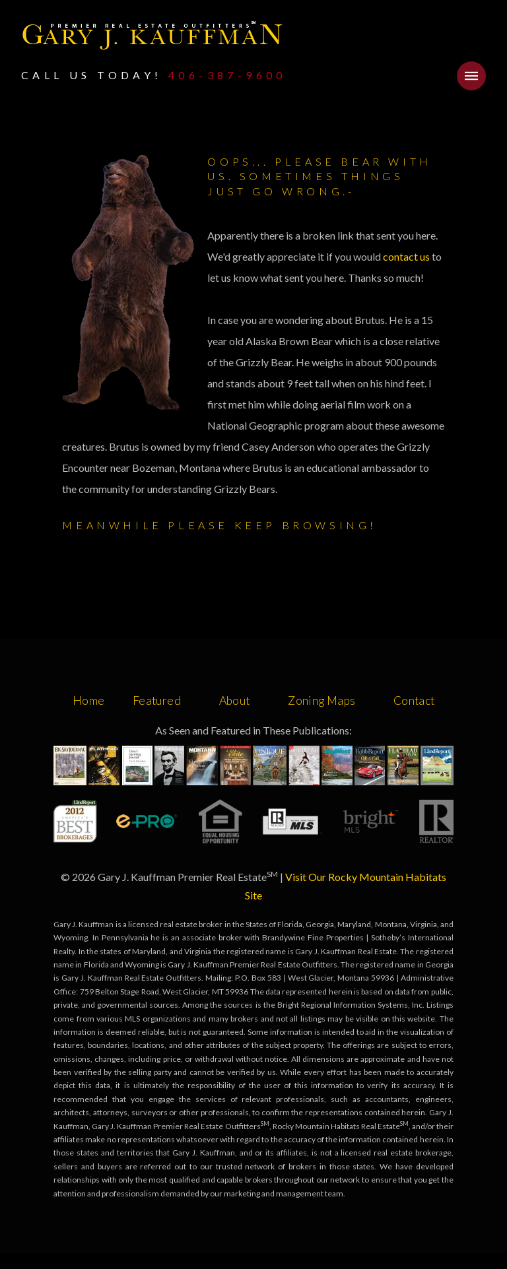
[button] (471, 75)
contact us (407, 256)
